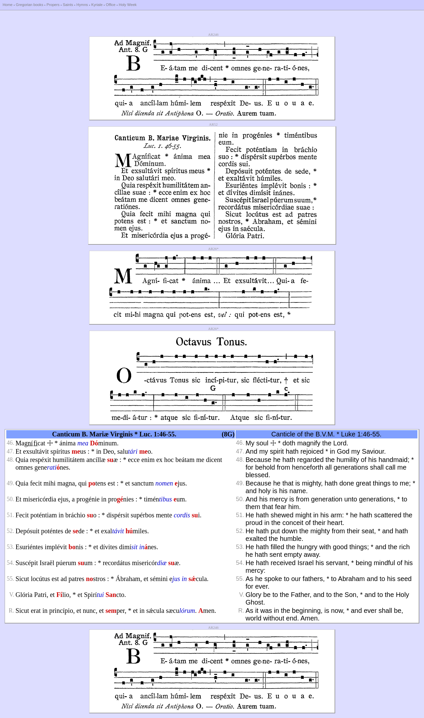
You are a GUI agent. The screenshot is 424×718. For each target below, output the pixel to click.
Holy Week (128, 5)
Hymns (82, 5)
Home (8, 5)
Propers (52, 5)
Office (111, 5)
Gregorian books (29, 5)
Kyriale (96, 5)
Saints (68, 5)
